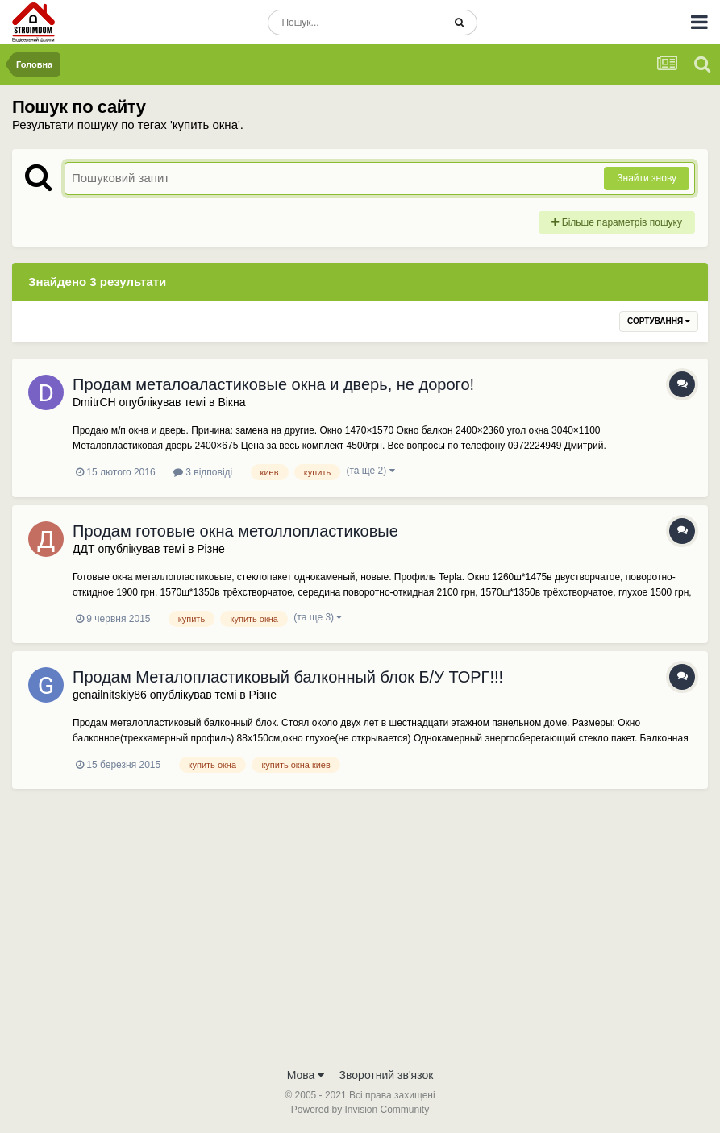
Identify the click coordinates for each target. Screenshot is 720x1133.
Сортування (658, 321)
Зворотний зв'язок (386, 1075)
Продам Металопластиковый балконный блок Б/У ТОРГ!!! (288, 677)
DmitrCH (94, 402)
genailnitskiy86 (110, 694)
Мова (306, 1075)
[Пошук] (355, 22)
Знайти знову (646, 178)
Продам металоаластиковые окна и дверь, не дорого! (273, 384)
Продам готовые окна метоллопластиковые (235, 531)
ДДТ (84, 548)
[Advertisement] (360, 938)
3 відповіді (202, 472)
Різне (210, 548)
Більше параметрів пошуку (616, 222)
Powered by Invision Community (360, 1109)
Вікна (231, 402)
